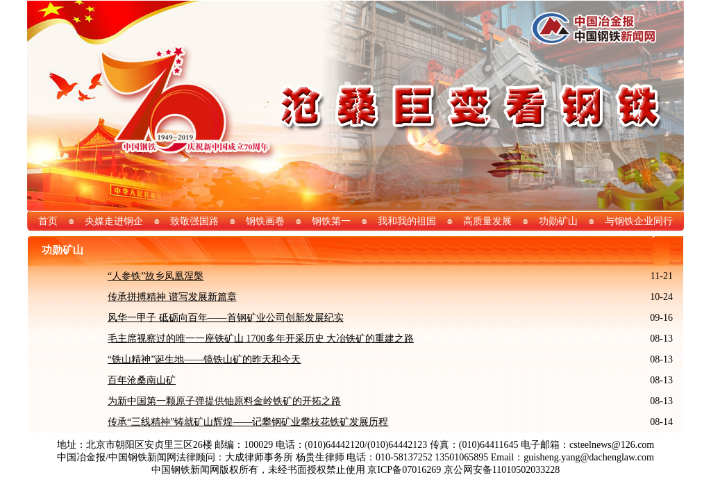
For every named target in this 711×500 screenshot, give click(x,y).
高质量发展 (487, 221)
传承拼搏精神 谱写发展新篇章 (172, 297)
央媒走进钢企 (114, 221)
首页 (48, 221)
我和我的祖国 (407, 221)
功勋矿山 (558, 221)
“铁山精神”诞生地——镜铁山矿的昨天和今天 (204, 359)
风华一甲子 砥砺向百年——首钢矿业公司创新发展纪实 (226, 317)
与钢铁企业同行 (639, 221)
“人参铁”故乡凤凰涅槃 (155, 276)
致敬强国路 (194, 221)
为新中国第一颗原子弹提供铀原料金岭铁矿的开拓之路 (224, 401)
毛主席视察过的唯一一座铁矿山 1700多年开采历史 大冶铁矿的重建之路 (261, 338)
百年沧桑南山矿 (142, 380)
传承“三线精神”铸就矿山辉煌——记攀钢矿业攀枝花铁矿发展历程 (248, 422)
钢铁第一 (331, 221)
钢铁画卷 (265, 221)
